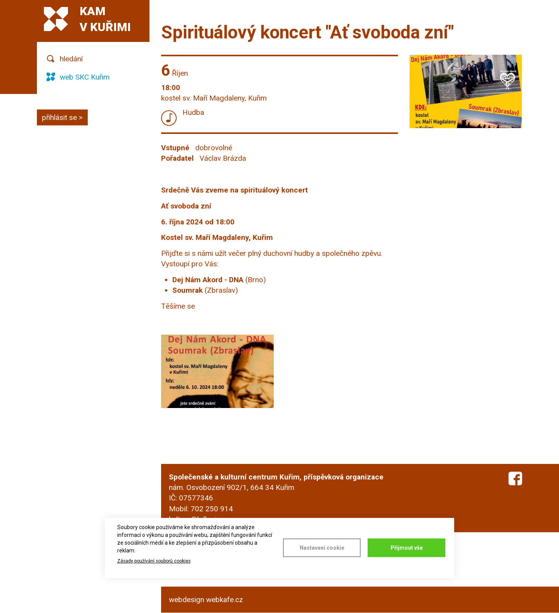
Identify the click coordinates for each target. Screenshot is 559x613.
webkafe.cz (224, 599)
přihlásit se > (62, 117)
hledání (71, 58)
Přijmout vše (407, 548)
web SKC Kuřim (84, 77)
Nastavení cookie (322, 548)
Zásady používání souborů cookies (154, 561)
